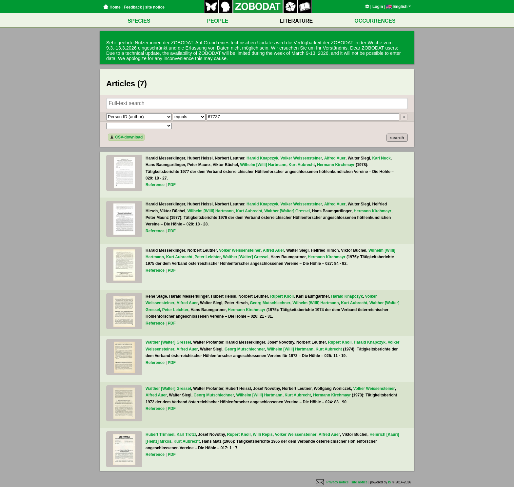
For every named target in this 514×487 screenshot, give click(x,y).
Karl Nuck (381, 158)
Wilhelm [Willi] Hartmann (263, 164)
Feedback (133, 7)
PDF (172, 184)
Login (377, 6)
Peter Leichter (208, 257)
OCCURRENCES (374, 21)
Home (112, 7)
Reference (155, 184)
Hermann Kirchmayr (336, 164)
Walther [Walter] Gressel (287, 211)
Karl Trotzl (186, 434)
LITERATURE (296, 21)
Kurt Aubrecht (301, 164)
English (398, 6)
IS (389, 482)
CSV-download (126, 137)
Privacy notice (337, 482)
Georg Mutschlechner (270, 303)
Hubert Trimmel (160, 434)
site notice (155, 7)
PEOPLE (217, 21)
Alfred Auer (335, 158)
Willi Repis (263, 434)
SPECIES (139, 21)
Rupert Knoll (282, 296)
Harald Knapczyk (262, 158)
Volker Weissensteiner (301, 158)
